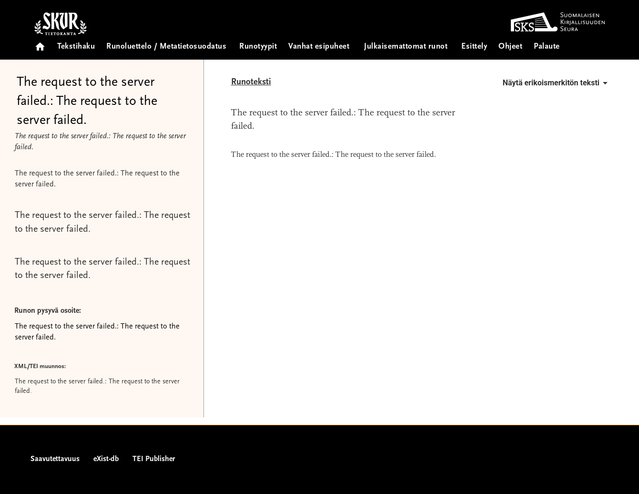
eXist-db (106, 459)
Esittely (474, 47)
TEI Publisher (153, 459)
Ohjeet (510, 47)
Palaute (547, 47)
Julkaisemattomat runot (405, 47)
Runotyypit (258, 47)
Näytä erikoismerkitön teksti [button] (557, 83)
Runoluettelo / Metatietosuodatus (166, 47)
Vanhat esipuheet (318, 47)
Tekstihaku (76, 47)
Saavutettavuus (55, 459)
